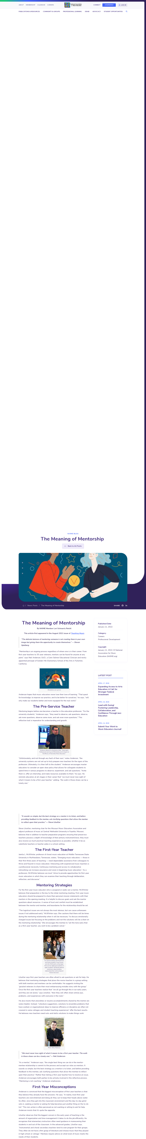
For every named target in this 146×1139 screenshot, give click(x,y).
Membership (30, 5)
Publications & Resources (29, 11)
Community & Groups (51, 11)
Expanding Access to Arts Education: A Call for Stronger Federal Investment (110, 690)
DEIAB (87, 11)
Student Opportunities (113, 11)
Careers (50, 5)
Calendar (41, 5)
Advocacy (96, 11)
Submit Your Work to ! (109, 728)
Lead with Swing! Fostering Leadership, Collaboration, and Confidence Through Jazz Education (109, 710)
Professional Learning (72, 11)
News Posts (32, 605)
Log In (123, 5)
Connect (96, 5)
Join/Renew (109, 5)
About (21, 5)
